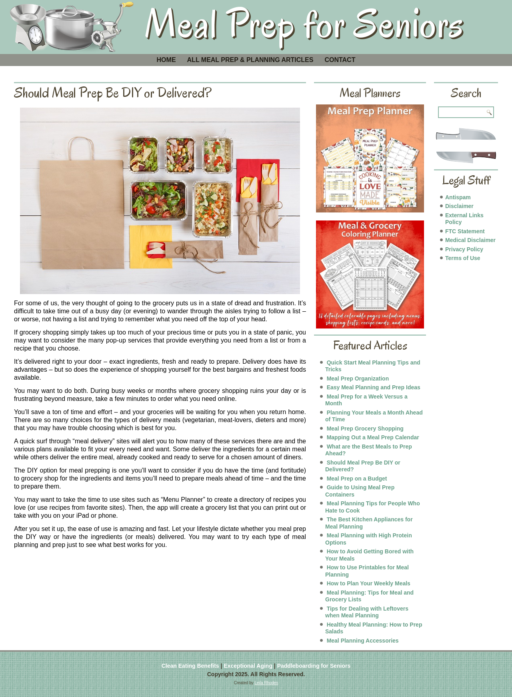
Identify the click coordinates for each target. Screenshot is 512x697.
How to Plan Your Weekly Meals (368, 583)
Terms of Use (462, 258)
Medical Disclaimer (470, 240)
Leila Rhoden (266, 683)
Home (166, 59)
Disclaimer (459, 206)
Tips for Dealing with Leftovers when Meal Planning (366, 612)
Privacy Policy (464, 249)
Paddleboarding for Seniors (314, 666)
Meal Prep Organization (358, 378)
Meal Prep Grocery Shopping (365, 428)
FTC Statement (465, 231)
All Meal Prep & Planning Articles (250, 59)
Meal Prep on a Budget (357, 478)
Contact (339, 59)
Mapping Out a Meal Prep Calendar (373, 437)
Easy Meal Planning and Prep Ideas (373, 387)
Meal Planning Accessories (363, 640)
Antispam (458, 197)
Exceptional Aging (248, 666)
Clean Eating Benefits (190, 666)
